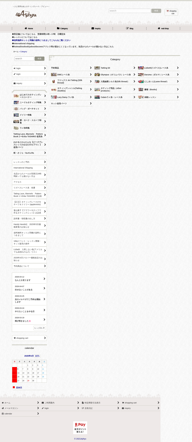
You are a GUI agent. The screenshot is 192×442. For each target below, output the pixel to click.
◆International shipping (23, 43)
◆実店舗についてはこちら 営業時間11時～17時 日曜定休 (38, 34)
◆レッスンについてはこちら (24, 37)
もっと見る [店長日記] (39, 328)
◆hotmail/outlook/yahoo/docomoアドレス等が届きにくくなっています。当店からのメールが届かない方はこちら (63, 46)
